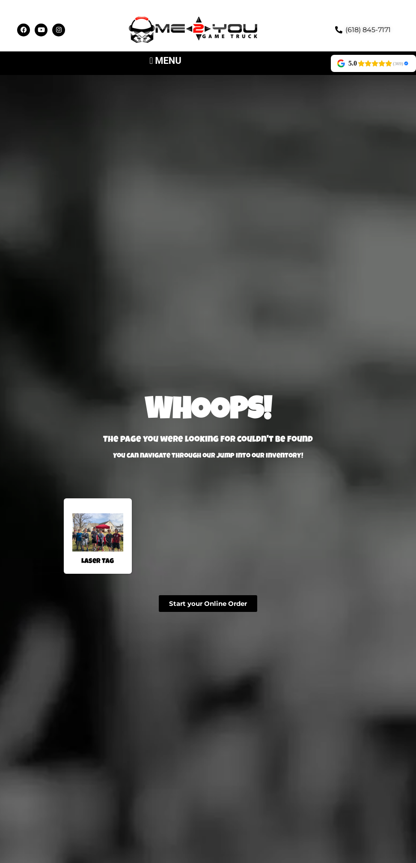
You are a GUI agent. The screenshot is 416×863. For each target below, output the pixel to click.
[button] (165, 61)
